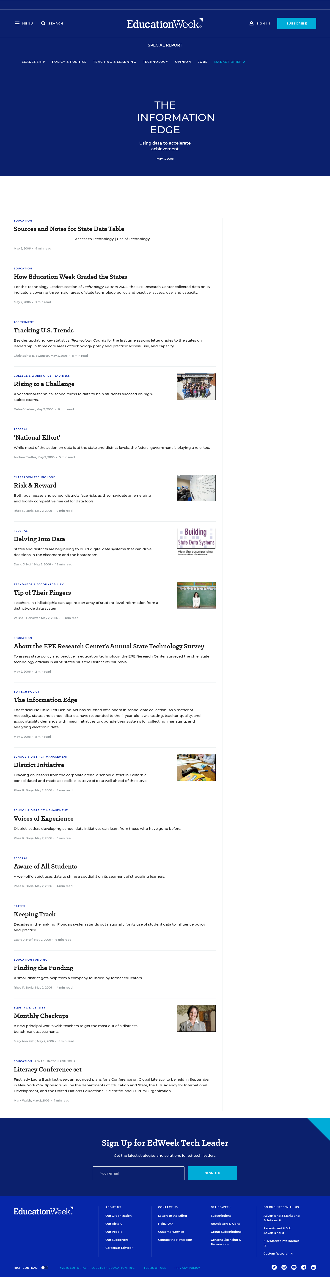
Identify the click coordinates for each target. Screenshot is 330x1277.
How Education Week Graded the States (70, 277)
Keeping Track (34, 914)
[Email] (138, 1173)
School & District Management (41, 756)
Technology (187, 61)
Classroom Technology (34, 477)
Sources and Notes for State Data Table (69, 229)
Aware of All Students (45, 866)
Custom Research (278, 1253)
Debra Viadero (24, 409)
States (19, 906)
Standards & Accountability (39, 584)
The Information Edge (45, 700)
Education (23, 220)
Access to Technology (94, 239)
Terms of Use (155, 1267)
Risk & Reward (35, 485)
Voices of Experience (44, 818)
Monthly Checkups (41, 1016)
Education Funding (30, 959)
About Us (113, 1207)
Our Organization (118, 1215)
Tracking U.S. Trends (44, 330)
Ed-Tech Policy (26, 691)
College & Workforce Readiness (42, 375)
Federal (21, 429)
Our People (113, 1231)
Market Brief (261, 61)
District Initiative (39, 765)
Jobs (234, 61)
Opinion (214, 61)
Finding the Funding (43, 968)
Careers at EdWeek (119, 1248)
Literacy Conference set (48, 1069)
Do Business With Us (281, 1207)
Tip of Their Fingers (42, 593)
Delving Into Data (39, 539)
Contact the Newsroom (175, 1239)
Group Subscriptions (226, 1231)
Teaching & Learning (146, 61)
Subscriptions (221, 1215)
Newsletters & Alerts (225, 1223)
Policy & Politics (100, 61)
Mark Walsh (22, 1100)
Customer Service (171, 1231)
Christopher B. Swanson (31, 355)
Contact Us (168, 1207)
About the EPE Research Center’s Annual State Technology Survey (109, 646)
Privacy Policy (187, 1267)
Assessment (24, 322)
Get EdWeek (221, 1207)
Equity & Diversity (29, 1007)
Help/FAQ (165, 1223)
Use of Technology (133, 239)
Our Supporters (116, 1239)
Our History (113, 1223)
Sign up (212, 1173)
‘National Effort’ (37, 437)
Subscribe (296, 23)
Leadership (65, 61)
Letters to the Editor (172, 1215)
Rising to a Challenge (44, 384)
